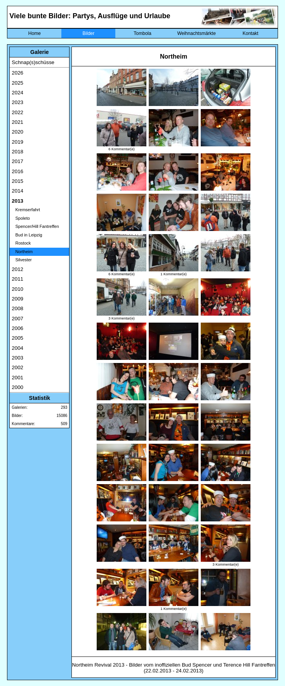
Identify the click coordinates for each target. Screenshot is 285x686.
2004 (17, 348)
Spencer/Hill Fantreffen (35, 226)
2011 (17, 279)
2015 (17, 181)
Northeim (22, 251)
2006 (17, 328)
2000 (17, 387)
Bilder (89, 33)
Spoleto (21, 218)
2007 (17, 318)
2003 (17, 358)
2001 (17, 377)
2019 (17, 142)
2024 (17, 93)
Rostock (21, 243)
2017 (17, 161)
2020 (17, 132)
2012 (17, 269)
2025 (17, 83)
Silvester (21, 259)
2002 (17, 367)
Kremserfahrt (26, 209)
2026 (17, 73)
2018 (17, 152)
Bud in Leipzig (27, 235)
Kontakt (251, 33)
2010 (17, 289)
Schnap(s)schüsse (33, 62)
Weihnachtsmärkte (196, 33)
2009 (17, 299)
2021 (17, 122)
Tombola (142, 33)
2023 (17, 102)
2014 (17, 191)
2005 (17, 338)
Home (34, 33)
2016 (17, 171)
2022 (17, 112)
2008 (17, 308)
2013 (17, 201)
